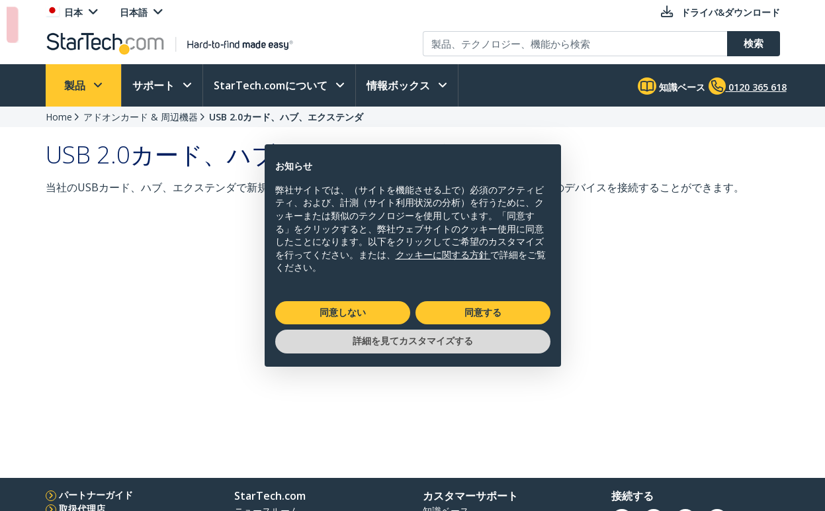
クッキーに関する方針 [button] (443, 255)
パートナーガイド (96, 494)
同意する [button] (482, 312)
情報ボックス (400, 85)
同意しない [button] (343, 312)
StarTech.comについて (272, 85)
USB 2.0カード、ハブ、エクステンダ (286, 117)
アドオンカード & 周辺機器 (140, 117)
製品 (76, 85)
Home (59, 117)
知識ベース (671, 86)
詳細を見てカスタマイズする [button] (413, 341)
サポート (154, 85)
